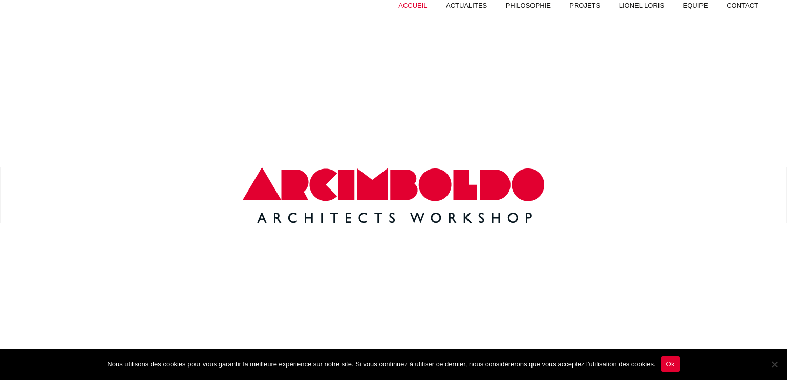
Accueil (412, 5)
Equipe (695, 5)
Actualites (466, 5)
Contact (742, 5)
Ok (670, 364)
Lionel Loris (641, 5)
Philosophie (528, 5)
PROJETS (584, 5)
